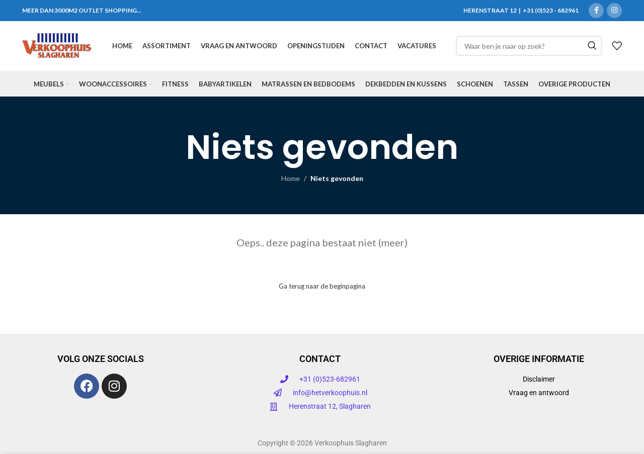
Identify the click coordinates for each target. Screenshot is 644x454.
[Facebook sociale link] (596, 10)
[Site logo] (57, 46)
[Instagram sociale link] (614, 10)
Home (290, 180)
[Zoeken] (529, 47)
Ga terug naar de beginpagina (322, 289)
